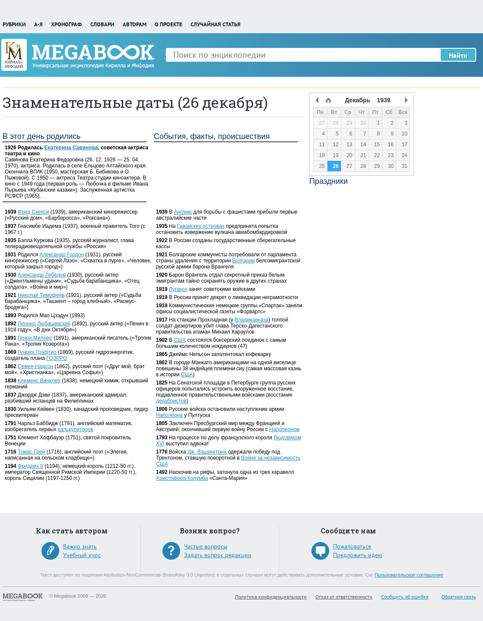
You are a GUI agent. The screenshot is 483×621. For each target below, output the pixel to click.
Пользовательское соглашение (409, 574)
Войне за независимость (270, 458)
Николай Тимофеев (41, 295)
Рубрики (14, 24)
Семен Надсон (35, 366)
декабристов (171, 401)
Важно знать (80, 546)
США (180, 340)
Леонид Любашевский (44, 324)
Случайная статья (216, 24)
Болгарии (243, 261)
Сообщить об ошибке (405, 596)
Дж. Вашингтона (206, 452)
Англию (182, 212)
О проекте (168, 24)
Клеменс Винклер (39, 381)
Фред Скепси (33, 212)
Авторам (134, 24)
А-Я (38, 24)
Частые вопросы (205, 546)
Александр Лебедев (42, 275)
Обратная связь (459, 596)
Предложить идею (357, 555)
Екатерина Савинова (71, 148)
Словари (102, 24)
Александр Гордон (61, 255)
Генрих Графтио (37, 352)
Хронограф (66, 24)
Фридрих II (30, 466)
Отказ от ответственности (343, 596)
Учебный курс (82, 555)
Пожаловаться (352, 546)
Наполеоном (284, 429)
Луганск (178, 289)
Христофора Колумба (182, 478)
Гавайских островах (201, 226)
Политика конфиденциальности (271, 596)
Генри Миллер (35, 338)
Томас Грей (31, 452)
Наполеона (169, 415)
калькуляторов (75, 429)
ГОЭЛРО (56, 358)
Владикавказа (251, 320)
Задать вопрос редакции (217, 555)
